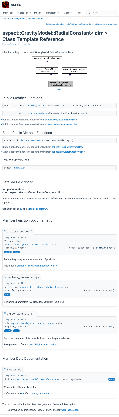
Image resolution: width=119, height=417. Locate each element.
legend (59, 90)
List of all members (110, 24)
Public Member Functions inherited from (39, 119)
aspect (5, 18)
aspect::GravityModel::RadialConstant (27, 244)
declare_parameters (32, 140)
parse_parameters (37, 113)
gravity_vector (35, 106)
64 (22, 393)
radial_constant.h (38, 209)
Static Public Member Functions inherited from (43, 147)
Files (80, 14)
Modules (38, 13)
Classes (69, 14)
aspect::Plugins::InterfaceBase (61, 119)
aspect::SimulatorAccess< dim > (61, 124)
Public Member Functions (55, 24)
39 (21, 209)
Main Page (8, 13)
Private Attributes (95, 24)
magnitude (20, 168)
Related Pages (24, 13)
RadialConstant (35, 18)
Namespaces (53, 14)
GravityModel (18, 18)
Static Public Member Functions (76, 24)
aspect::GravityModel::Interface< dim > (37, 265)
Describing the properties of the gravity (16, 44)
